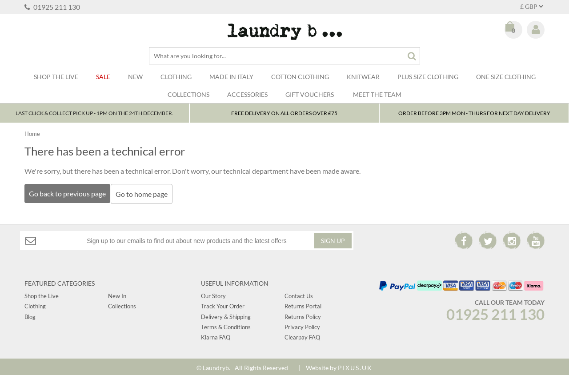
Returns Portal (302, 303)
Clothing (176, 76)
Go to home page (144, 194)
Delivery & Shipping (226, 314)
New (135, 76)
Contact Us (298, 293)
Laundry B (285, 31)
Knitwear (363, 76)
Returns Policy (302, 314)
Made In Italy (231, 76)
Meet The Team (377, 94)
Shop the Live (41, 293)
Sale (103, 76)
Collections (188, 94)
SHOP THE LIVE (56, 76)
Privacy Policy (302, 324)
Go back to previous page (67, 193)
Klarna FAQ (215, 335)
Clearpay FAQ (302, 335)
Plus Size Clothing (427, 76)
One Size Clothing (506, 76)
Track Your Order (222, 303)
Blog (30, 314)
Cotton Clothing (300, 76)
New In (117, 293)
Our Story (213, 293)
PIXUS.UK (355, 365)
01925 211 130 (52, 7)
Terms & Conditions (226, 324)
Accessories (247, 94)
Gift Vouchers (309, 94)
